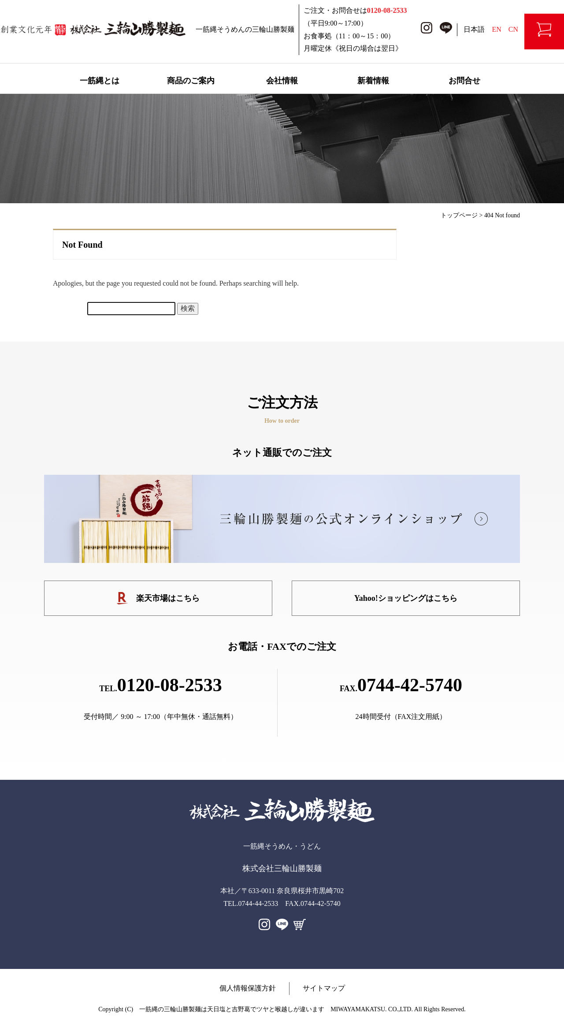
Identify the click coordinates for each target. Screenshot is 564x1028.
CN (513, 29)
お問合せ (464, 80)
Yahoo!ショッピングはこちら (405, 598)
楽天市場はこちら (158, 598)
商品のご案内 (191, 80)
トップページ (459, 215)
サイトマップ (324, 988)
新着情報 (373, 80)
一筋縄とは (99, 80)
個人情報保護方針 (247, 988)
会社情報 (282, 80)
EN (496, 29)
